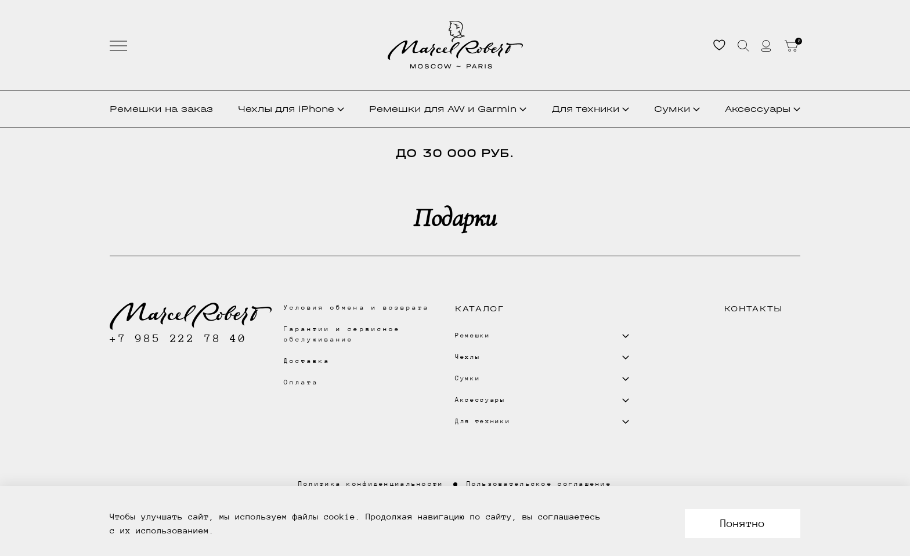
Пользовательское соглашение (539, 484)
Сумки (677, 108)
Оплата (301, 382)
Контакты (753, 309)
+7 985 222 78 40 (178, 338)
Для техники (590, 108)
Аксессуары (762, 108)
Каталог (479, 309)
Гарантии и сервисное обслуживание (342, 334)
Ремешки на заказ (161, 108)
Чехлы (291, 109)
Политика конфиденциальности (371, 484)
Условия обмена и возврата (356, 307)
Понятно (742, 523)
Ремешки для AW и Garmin (447, 108)
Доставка (307, 361)
